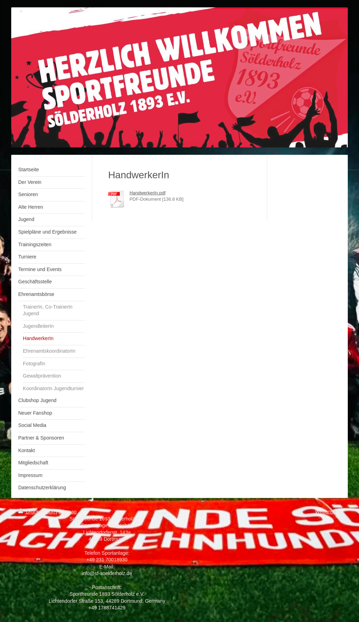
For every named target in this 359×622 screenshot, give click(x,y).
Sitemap (67, 511)
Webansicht (328, 511)
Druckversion (37, 511)
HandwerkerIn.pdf (147, 192)
